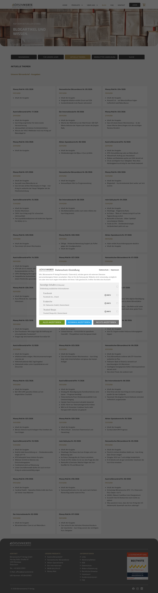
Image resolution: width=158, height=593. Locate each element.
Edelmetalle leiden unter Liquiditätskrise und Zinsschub (31, 365)
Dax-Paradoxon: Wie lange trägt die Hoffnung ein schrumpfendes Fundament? (33, 332)
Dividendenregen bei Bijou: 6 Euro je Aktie (76, 153)
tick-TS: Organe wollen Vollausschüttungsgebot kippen (124, 332)
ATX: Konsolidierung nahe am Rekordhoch (122, 153)
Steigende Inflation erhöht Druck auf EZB (76, 100)
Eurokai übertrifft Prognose (117, 430)
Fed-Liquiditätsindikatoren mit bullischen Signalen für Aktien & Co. (33, 219)
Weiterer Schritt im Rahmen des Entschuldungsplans (27, 461)
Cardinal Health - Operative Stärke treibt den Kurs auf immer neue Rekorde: (34, 491)
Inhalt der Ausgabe (22, 98)
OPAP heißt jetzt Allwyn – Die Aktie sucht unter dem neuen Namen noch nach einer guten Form (125, 307)
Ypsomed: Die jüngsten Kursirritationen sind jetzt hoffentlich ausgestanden (125, 398)
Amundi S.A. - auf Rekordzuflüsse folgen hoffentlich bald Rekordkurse (122, 101)
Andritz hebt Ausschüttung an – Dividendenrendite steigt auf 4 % (34, 453)
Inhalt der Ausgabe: (22, 150)
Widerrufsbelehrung (89, 568)
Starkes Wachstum (22, 211)
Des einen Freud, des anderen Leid (119, 372)
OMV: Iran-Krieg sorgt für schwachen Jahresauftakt (29, 214)
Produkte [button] (76, 5)
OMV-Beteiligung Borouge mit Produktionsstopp (33, 274)
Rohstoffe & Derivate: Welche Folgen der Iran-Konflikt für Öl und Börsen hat (78, 463)
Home (64, 5)
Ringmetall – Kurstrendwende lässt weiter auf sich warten (126, 184)
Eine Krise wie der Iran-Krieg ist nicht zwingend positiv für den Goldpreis (124, 393)
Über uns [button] (91, 5)
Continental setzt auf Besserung (27, 465)
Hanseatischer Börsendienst (58, 560)
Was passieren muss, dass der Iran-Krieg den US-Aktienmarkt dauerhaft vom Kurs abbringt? (125, 504)
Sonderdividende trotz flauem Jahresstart (76, 103)
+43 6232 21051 (19, 568)
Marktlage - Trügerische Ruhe (118, 211)
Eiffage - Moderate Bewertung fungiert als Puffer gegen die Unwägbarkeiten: (79, 244)
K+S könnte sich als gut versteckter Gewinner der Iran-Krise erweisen (125, 461)
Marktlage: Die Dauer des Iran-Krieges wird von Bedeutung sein (78, 453)
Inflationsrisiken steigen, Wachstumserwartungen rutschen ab (33, 357)
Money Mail (51, 571)
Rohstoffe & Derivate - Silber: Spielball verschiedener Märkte (121, 219)
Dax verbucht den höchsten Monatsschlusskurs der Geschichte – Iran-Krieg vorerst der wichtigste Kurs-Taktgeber (79, 527)
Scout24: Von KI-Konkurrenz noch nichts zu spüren (123, 499)
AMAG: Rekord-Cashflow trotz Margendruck (124, 495)
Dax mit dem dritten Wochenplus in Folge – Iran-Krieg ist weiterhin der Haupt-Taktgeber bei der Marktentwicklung (33, 188)
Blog (104, 5)
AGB (83, 563)
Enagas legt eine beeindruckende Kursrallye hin (32, 336)
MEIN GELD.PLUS (53, 568)
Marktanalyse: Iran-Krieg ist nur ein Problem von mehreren (79, 310)
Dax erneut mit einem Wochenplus (28, 246)
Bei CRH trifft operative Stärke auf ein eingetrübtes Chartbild (29, 393)
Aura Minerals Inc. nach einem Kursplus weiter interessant (32, 300)
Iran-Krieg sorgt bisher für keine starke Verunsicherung (29, 124)
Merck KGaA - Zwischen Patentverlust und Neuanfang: (77, 431)
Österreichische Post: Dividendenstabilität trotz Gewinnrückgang (79, 398)
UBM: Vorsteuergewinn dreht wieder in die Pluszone (77, 305)
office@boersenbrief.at (24, 572)
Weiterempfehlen (88, 560)
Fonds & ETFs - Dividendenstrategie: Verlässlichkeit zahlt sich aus (120, 225)
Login (134, 5)
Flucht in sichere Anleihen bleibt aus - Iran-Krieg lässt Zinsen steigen (125, 453)
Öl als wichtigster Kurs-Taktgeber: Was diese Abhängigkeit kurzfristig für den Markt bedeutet (125, 162)
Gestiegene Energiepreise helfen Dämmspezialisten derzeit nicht (126, 368)
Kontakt (121, 5)
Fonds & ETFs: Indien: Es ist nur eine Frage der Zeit (80, 460)
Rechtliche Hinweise (90, 571)
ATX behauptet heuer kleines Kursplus (29, 457)
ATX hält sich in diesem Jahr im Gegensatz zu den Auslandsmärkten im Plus (33, 269)
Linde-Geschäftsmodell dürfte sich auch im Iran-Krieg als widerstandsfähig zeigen (33, 468)
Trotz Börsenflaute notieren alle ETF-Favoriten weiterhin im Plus (124, 357)
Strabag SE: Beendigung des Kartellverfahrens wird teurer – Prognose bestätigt (80, 393)
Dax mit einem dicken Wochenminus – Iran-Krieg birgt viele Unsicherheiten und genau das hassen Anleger (79, 359)
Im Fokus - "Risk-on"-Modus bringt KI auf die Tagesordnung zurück (123, 214)
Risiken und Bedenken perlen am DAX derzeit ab (125, 158)
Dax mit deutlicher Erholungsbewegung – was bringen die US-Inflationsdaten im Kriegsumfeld (78, 269)
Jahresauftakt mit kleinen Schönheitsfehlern (31, 128)
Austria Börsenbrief (54, 557)
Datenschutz (87, 565)
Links (84, 557)
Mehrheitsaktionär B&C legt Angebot (29, 362)
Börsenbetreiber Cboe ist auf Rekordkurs (30, 525)
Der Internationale (54, 565)
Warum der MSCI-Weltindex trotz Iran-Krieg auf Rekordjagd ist (33, 131)
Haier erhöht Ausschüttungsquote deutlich (123, 243)
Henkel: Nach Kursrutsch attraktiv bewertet (77, 402)
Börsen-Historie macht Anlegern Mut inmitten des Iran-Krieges (33, 431)
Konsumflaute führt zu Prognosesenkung (76, 183)
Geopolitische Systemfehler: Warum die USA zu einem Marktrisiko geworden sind (32, 277)
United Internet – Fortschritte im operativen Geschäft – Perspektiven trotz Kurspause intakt (78, 332)
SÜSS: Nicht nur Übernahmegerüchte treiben (78, 405)
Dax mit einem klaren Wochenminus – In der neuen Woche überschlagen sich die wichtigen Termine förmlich (124, 125)
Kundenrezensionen (89, 577)
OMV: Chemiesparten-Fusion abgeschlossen (77, 299)
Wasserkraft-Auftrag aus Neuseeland (121, 155)
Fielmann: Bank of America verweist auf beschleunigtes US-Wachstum (122, 363)
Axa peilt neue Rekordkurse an (26, 183)
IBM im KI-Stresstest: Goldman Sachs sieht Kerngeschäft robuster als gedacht (77, 408)
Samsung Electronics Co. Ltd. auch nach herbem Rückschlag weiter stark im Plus (79, 491)
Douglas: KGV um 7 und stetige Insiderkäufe (123, 457)
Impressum (86, 574)
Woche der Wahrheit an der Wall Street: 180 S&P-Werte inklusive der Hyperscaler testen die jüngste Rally (80, 125)
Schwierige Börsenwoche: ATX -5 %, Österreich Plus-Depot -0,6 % (124, 491)
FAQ (112, 5)
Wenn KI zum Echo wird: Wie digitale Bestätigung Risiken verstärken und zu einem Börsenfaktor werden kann (125, 301)
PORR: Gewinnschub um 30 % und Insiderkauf (78, 301)
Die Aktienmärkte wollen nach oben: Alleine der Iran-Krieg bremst (78, 212)
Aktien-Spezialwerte (55, 563)
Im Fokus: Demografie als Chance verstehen (77, 457)
